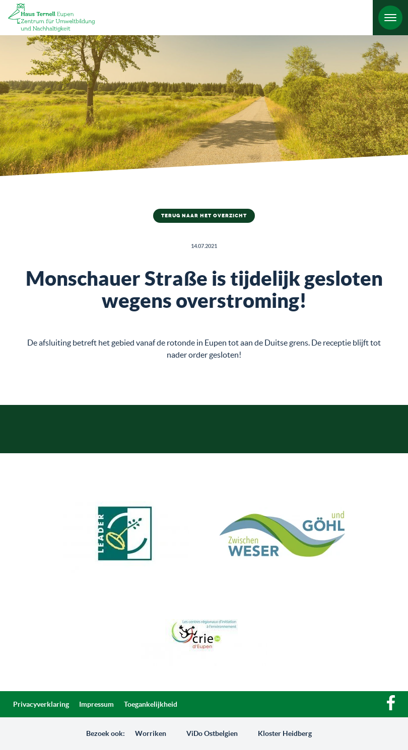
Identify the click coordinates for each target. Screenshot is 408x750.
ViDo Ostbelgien (212, 733)
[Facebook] (391, 708)
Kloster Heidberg (285, 733)
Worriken (150, 733)
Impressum (96, 704)
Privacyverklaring (41, 704)
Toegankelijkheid (150, 704)
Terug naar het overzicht (204, 216)
